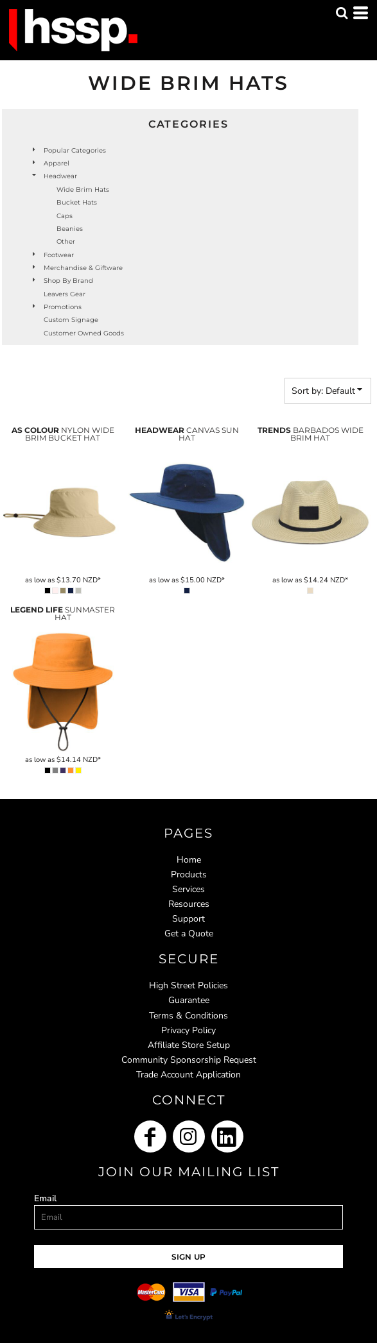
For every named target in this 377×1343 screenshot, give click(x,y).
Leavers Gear (64, 294)
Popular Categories (75, 150)
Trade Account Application (188, 1074)
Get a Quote (188, 933)
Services (188, 889)
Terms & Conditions (188, 1015)
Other (66, 241)
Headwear (60, 176)
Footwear (59, 255)
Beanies (70, 228)
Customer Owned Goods (84, 333)
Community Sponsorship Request (188, 1060)
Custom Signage (71, 320)
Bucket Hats (77, 202)
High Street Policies (188, 985)
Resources (188, 904)
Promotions (63, 307)
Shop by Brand (68, 280)
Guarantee (188, 1000)
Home (189, 860)
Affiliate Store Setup (189, 1045)
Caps (65, 216)
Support (188, 919)
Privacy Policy (188, 1030)
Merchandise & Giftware (83, 268)
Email (45, 1198)
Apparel (56, 163)
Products (189, 874)
